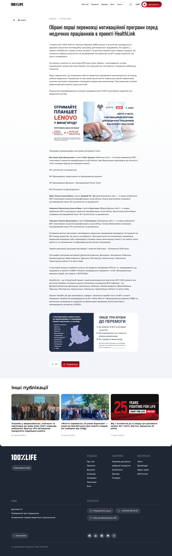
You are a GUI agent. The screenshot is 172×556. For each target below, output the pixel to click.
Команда (91, 474)
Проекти (95, 4)
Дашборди (142, 466)
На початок (19, 536)
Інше (119, 4)
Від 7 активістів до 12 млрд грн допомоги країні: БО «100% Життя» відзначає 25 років (134, 426)
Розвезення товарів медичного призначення (33, 517)
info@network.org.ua (100, 511)
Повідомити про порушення (25, 513)
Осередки (92, 478)
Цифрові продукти (121, 466)
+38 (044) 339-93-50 (128, 511)
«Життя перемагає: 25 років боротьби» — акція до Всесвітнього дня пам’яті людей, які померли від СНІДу (84, 426)
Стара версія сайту (22, 468)
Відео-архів (143, 470)
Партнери (91, 482)
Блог (112, 4)
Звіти (139, 461)
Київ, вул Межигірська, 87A (103, 518)
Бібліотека (142, 474)
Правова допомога (121, 461)
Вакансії (91, 470)
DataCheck (117, 470)
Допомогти (153, 4)
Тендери (116, 478)
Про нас (85, 4)
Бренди (104, 4)
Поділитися (72, 364)
